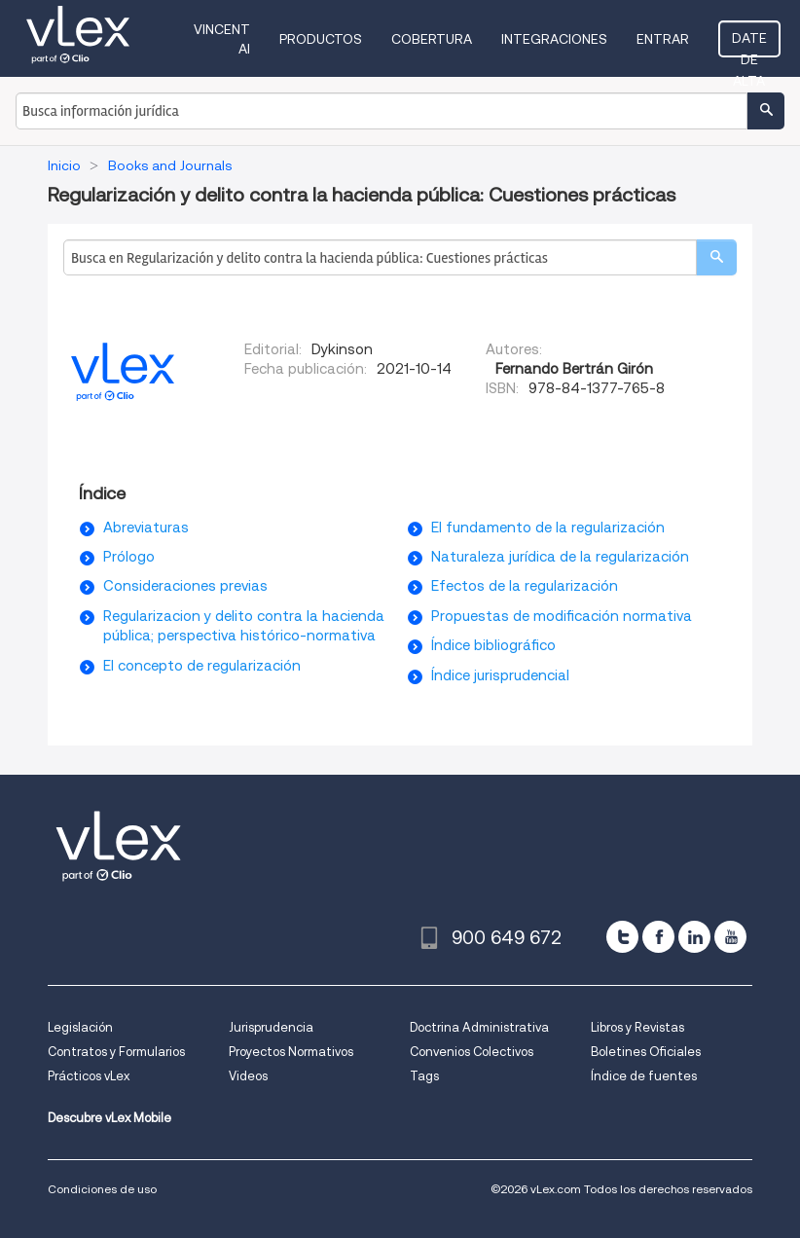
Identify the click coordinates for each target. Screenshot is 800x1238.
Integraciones (554, 39)
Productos (320, 39)
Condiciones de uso (102, 1189)
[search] (716, 257)
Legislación (80, 1027)
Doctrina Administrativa (479, 1027)
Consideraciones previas (185, 586)
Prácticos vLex (88, 1076)
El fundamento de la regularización (548, 527)
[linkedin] (694, 937)
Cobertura (431, 39)
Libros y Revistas (637, 1027)
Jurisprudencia (271, 1027)
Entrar (662, 39)
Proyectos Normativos (291, 1051)
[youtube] (730, 937)
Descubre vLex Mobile (109, 1118)
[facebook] (658, 937)
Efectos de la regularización (524, 586)
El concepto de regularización (202, 666)
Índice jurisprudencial (500, 675)
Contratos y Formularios (116, 1051)
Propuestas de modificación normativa (561, 616)
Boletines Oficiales (646, 1051)
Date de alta (749, 43)
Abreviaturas (146, 527)
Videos (248, 1076)
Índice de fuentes (644, 1076)
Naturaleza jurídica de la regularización (560, 556)
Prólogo (129, 556)
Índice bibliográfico (493, 645)
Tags (424, 1076)
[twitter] (622, 937)
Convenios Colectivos (471, 1051)
